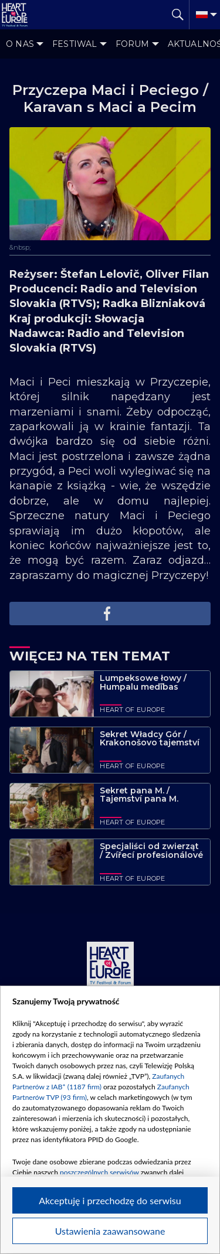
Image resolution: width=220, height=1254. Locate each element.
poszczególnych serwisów (99, 1172)
